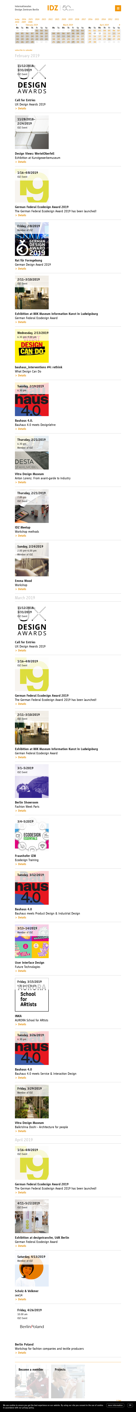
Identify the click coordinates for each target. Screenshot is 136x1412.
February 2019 (32, 25)
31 (82, 42)
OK (130, 1405)
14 (32, 36)
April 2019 (104, 25)
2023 (44, 19)
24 (46, 39)
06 (27, 33)
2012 (110, 19)
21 (32, 39)
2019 (70, 19)
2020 (64, 19)
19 (22, 39)
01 (37, 30)
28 (32, 42)
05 (22, 33)
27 (27, 42)
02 (41, 30)
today (17, 19)
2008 (30, 22)
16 (41, 36)
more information (115, 1405)
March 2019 (68, 25)
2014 (103, 19)
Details (22, 108)
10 (46, 33)
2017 (84, 19)
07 (32, 33)
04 (17, 33)
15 (37, 36)
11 (17, 36)
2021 (57, 19)
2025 (30, 19)
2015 (97, 19)
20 (27, 39)
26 (22, 42)
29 (73, 42)
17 (46, 36)
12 (22, 36)
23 (41, 39)
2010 (17, 22)
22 (37, 39)
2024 (37, 19)
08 (37, 33)
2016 (90, 19)
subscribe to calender (23, 50)
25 (17, 42)
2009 (24, 22)
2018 (77, 19)
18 (17, 39)
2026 (24, 19)
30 (78, 42)
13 (27, 36)
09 (41, 33)
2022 (50, 19)
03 (46, 30)
